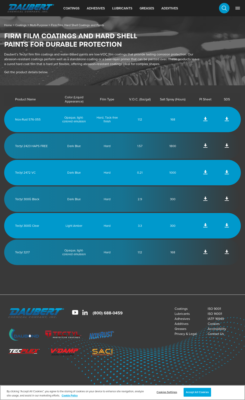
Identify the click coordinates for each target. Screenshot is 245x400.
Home (8, 25)
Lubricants (122, 8)
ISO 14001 (215, 313)
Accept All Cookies (197, 392)
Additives (169, 8)
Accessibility (217, 328)
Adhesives (96, 8)
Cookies (214, 323)
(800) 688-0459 (108, 313)
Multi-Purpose (39, 25)
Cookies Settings (167, 392)
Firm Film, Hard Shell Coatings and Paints (77, 25)
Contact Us (216, 333)
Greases (147, 8)
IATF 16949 (216, 318)
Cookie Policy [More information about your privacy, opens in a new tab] (70, 395)
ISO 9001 (214, 308)
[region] (122, 392)
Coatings (71, 8)
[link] (238, 8)
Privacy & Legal (186, 333)
